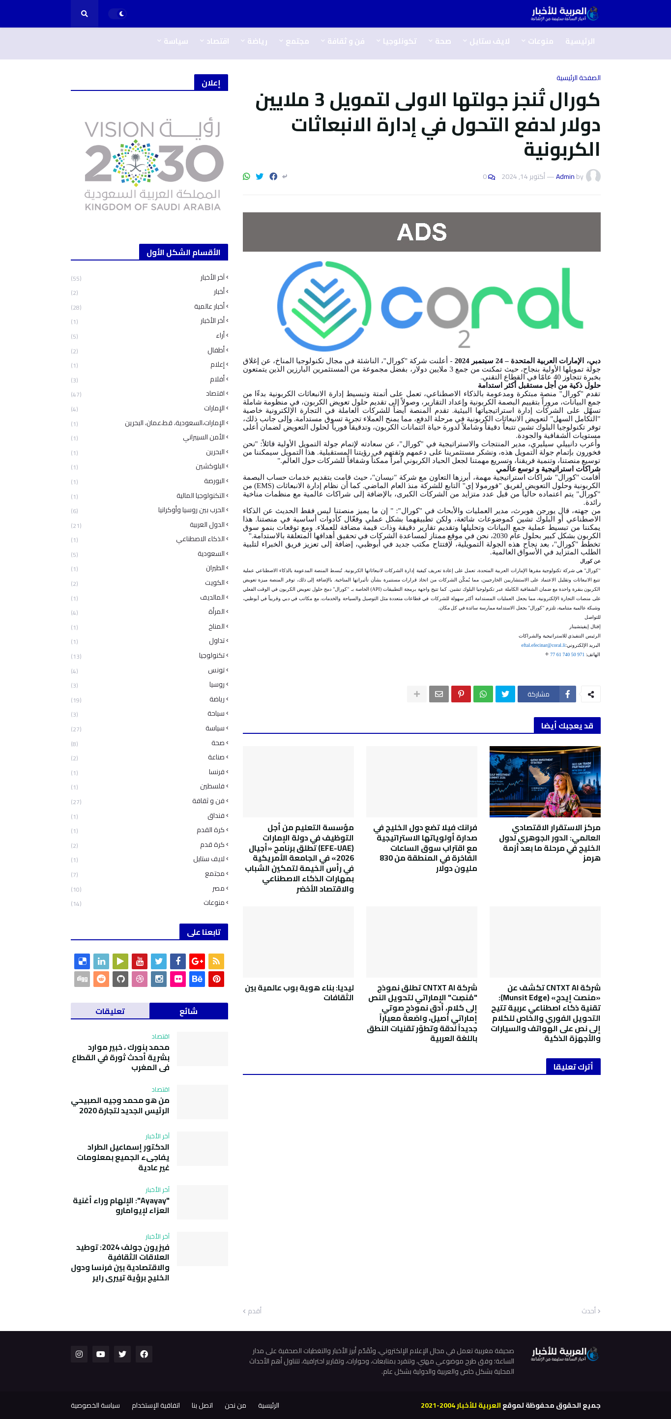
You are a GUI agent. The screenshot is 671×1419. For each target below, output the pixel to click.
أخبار (148, 291)
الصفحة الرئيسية (578, 77)
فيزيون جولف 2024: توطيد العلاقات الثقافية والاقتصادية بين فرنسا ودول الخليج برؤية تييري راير (120, 1262)
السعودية (148, 553)
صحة (148, 743)
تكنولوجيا (148, 655)
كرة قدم (148, 844)
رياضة (148, 699)
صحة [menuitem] (443, 41)
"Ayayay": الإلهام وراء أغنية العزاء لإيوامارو (121, 1205)
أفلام (148, 379)
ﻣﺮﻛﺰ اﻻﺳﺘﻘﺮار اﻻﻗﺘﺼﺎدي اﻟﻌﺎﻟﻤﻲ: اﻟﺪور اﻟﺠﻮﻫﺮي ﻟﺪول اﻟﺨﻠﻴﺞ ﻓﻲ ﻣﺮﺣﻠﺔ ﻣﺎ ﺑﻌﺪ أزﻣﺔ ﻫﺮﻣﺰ (550, 842)
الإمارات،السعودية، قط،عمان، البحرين (148, 423)
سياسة (148, 728)
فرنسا (148, 772)
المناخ (148, 626)
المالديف (148, 597)
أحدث (589, 1311)
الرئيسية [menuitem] (580, 41)
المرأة (148, 611)
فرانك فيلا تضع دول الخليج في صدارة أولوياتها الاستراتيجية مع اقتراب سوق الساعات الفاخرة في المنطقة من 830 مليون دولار (425, 847)
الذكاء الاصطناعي (148, 539)
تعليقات (110, 1011)
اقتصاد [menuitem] (217, 41)
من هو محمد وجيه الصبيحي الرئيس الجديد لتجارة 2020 (120, 1105)
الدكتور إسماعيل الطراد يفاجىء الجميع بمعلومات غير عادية (123, 1157)
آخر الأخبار (148, 278)
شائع (188, 1011)
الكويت (148, 582)
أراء (148, 335)
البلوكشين (148, 466)
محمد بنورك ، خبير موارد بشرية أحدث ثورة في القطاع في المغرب (121, 1057)
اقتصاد (148, 393)
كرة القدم (148, 830)
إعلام (148, 364)
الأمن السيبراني (148, 437)
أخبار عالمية (148, 306)
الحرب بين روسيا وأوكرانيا (148, 510)
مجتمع (148, 873)
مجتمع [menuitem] (297, 41)
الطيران (148, 568)
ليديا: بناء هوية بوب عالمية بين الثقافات (299, 993)
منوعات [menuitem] (541, 41)
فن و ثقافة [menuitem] (346, 41)
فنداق (148, 815)
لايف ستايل (148, 859)
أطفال (148, 350)
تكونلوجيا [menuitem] (400, 41)
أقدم (255, 1311)
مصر (148, 888)
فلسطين (148, 786)
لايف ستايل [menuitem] (489, 41)
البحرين (148, 452)
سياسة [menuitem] (176, 41)
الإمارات (148, 408)
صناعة (148, 757)
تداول (148, 640)
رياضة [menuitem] (257, 41)
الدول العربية (148, 524)
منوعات (148, 902)
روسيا (148, 684)
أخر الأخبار (148, 320)
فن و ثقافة (148, 801)
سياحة (148, 713)
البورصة (148, 481)
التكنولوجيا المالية (148, 495)
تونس (148, 670)
